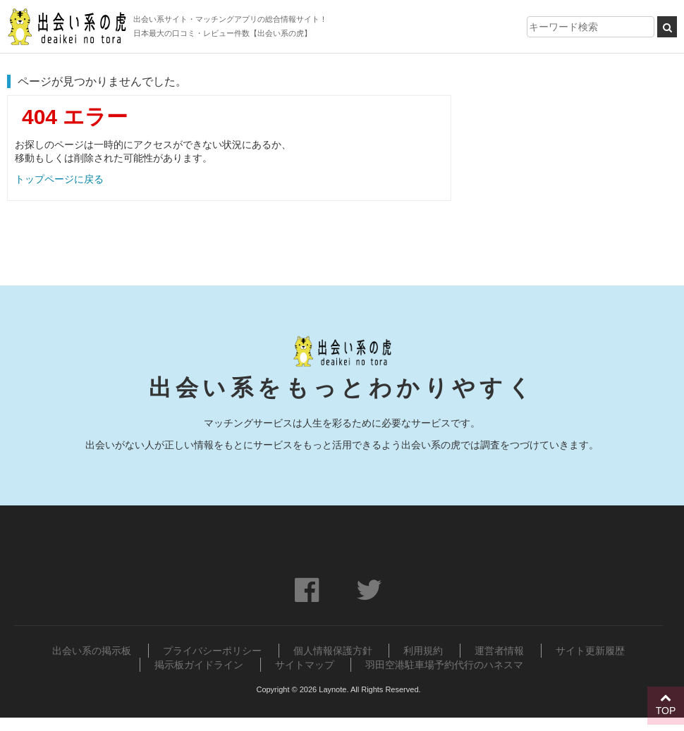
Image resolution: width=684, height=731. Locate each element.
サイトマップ (304, 664)
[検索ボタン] (667, 26)
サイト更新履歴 (590, 650)
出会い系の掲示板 (91, 650)
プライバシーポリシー (212, 650)
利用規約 (423, 650)
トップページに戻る (59, 179)
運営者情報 (499, 650)
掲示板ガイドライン (198, 664)
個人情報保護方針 (332, 650)
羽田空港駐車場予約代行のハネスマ (444, 664)
